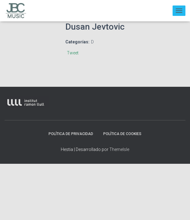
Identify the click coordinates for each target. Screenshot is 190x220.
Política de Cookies (122, 134)
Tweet (73, 52)
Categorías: (77, 41)
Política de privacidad (71, 134)
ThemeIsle (119, 149)
